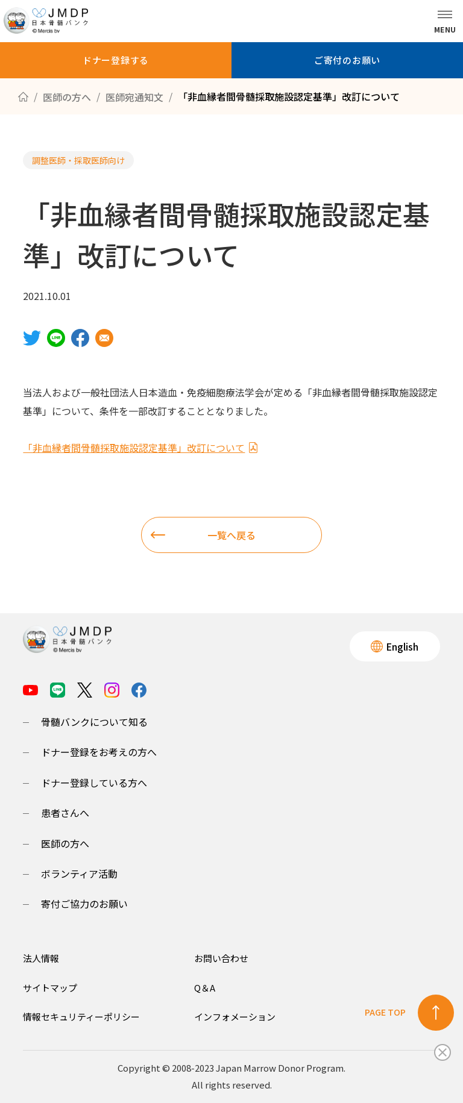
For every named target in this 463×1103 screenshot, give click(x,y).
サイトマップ (50, 987)
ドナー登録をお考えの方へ (99, 752)
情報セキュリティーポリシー (81, 1016)
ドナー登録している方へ (94, 782)
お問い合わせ (221, 958)
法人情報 (41, 958)
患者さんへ (65, 812)
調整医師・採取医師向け (78, 160)
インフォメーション (235, 1016)
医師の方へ (65, 843)
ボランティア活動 (79, 873)
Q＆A (204, 987)
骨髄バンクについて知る (94, 721)
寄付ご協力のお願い (84, 903)
